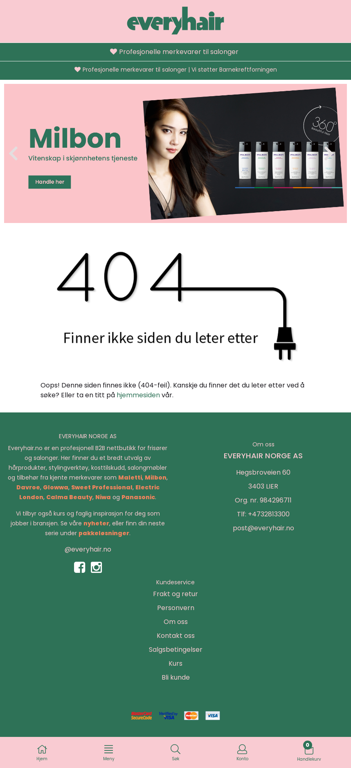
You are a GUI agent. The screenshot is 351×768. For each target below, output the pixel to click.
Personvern (175, 608)
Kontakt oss (176, 635)
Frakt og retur (175, 594)
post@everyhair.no (263, 528)
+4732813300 (269, 514)
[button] (169, 214)
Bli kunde (176, 677)
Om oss (176, 621)
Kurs (175, 663)
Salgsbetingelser (175, 649)
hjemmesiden (138, 395)
